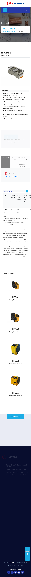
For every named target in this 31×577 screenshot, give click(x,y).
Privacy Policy (12, 565)
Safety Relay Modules (9, 31)
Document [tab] (6, 157)
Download (15, 176)
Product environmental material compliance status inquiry (23, 162)
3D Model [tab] (14, 159)
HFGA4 (15, 361)
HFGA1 (15, 297)
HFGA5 (15, 393)
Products (12, 28)
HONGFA (13, 562)
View (8, 176)
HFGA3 (15, 329)
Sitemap (20, 565)
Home (4, 28)
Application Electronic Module (12, 29)
